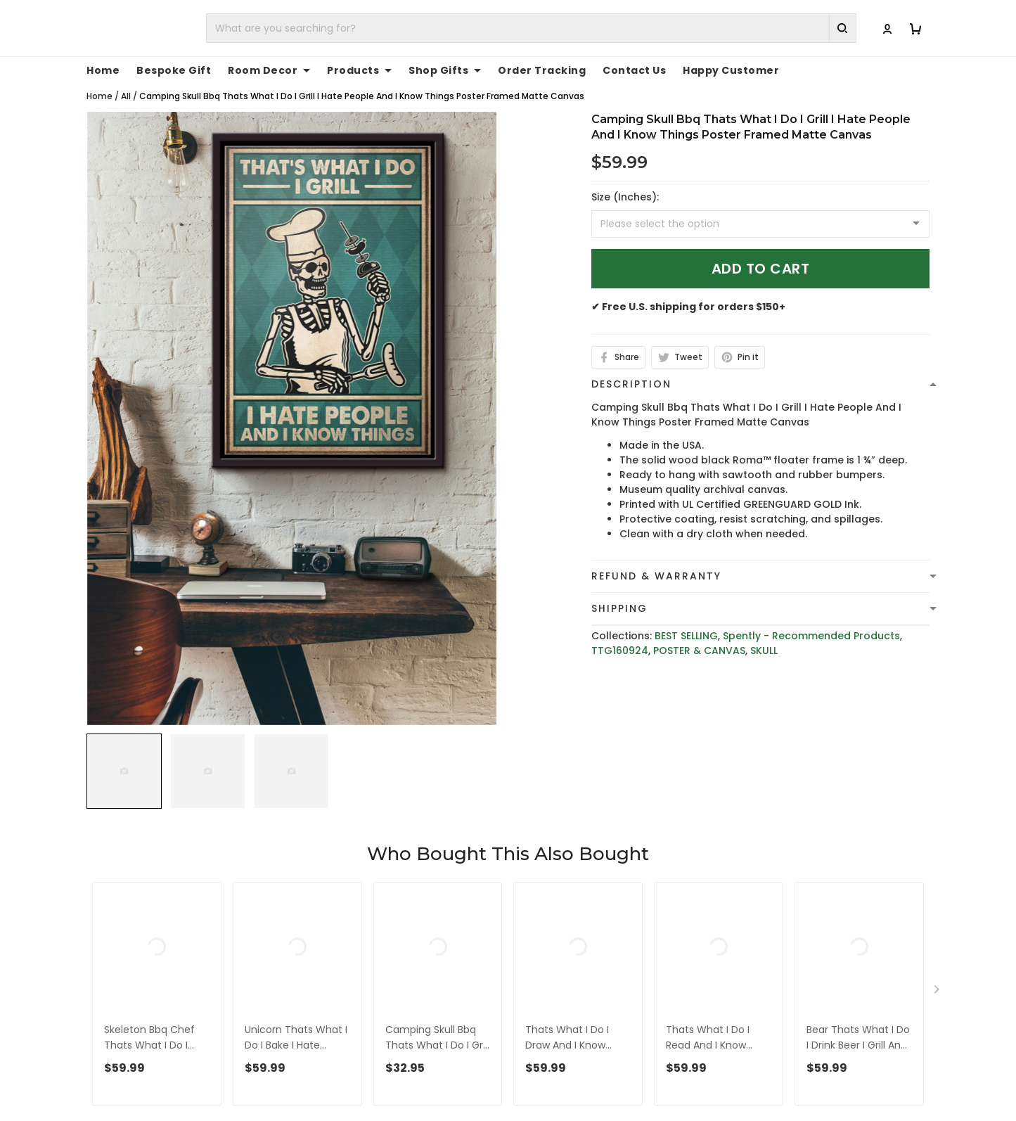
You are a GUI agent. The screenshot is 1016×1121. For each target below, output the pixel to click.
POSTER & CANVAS (699, 636)
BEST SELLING (686, 621)
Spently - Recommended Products (811, 621)
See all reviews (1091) (137, 885)
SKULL (764, 636)
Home (99, 81)
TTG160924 (619, 636)
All (126, 81)
